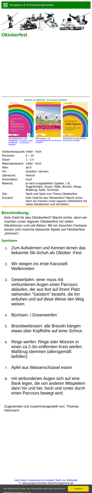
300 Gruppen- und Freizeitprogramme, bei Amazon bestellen (48, 139)
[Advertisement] (43, 68)
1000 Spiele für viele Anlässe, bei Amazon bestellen (75, 138)
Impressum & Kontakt (41, 480)
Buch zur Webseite (66, 480)
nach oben (21, 480)
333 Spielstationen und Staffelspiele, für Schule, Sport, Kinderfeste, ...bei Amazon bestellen (21, 141)
